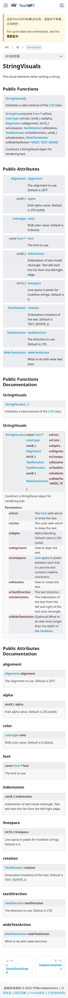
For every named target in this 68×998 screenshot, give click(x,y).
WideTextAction (37, 138)
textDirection (37, 333)
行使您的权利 (56, 993)
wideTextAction (39, 353)
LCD (51, 105)
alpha (32, 199)
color (31, 219)
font (31, 238)
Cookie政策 (36, 993)
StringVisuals (15, 98)
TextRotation (33, 128)
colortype (12, 118)
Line (38, 558)
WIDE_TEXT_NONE (44, 142)
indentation (36, 254)
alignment (35, 179)
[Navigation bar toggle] (5, 5)
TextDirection (15, 133)
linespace (34, 283)
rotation (33, 308)
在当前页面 (12, 56)
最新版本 (12, 36)
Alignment (13, 123)
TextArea (46, 631)
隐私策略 (20, 993)
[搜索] (62, 5)
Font (36, 114)
